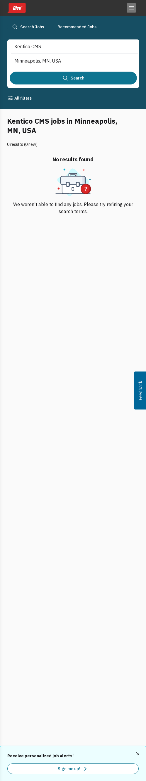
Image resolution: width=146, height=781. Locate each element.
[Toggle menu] (131, 8)
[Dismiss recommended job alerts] (138, 754)
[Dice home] (16, 8)
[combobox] (68, 46)
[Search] (73, 78)
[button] (140, 390)
